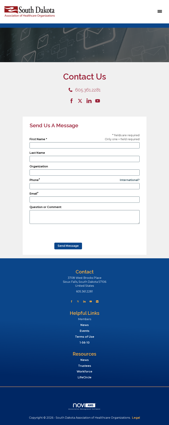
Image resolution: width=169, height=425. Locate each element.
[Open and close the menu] (111, 11)
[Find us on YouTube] (97, 101)
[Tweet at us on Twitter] (80, 101)
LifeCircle (84, 377)
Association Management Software (85, 406)
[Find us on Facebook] (72, 101)
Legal (136, 417)
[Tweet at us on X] (78, 301)
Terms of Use (84, 336)
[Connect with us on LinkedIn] (90, 101)
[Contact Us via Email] (97, 301)
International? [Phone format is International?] (130, 180)
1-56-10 (85, 342)
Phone (34, 180)
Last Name (37, 152)
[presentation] (56, 233)
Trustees (84, 365)
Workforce (84, 371)
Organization (39, 166)
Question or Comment (45, 207)
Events (84, 331)
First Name (37, 139)
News (84, 325)
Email (33, 193)
